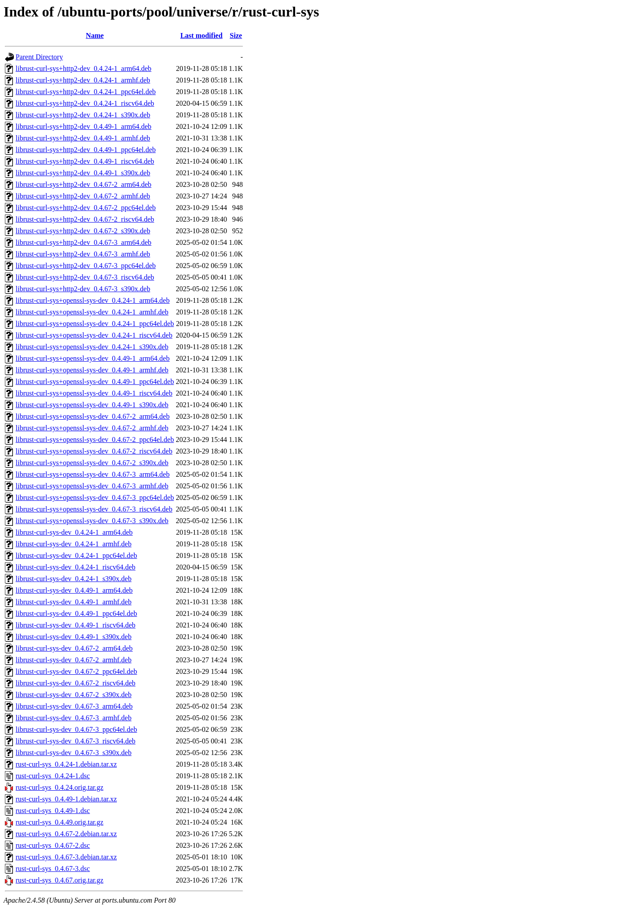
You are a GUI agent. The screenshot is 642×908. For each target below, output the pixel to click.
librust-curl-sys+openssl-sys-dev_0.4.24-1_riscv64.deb (94, 335)
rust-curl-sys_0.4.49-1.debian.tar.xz (66, 799)
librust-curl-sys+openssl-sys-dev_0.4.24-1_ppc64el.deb (95, 323)
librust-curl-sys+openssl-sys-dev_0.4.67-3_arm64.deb (92, 474)
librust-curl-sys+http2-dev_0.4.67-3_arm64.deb (84, 242)
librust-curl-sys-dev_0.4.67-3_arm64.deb (74, 706)
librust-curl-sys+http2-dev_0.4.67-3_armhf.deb (83, 254)
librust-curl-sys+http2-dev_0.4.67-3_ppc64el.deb (86, 265)
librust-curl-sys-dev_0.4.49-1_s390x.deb (74, 636)
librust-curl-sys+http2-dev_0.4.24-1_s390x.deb (83, 115)
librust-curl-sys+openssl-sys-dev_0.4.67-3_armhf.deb (92, 486)
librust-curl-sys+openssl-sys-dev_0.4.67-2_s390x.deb (92, 462)
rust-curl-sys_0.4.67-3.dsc (53, 868)
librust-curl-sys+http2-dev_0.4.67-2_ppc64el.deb (86, 207)
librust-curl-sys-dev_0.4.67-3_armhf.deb (74, 718)
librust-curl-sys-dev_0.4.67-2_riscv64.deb (76, 683)
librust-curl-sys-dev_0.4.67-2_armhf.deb (74, 660)
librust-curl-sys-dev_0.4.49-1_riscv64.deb (76, 625)
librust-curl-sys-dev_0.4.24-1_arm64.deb (74, 532)
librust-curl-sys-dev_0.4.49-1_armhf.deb (74, 602)
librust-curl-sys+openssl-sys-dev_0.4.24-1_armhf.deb (92, 312)
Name (95, 35)
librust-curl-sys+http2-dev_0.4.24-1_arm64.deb (84, 68)
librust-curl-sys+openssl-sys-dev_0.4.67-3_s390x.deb (92, 520)
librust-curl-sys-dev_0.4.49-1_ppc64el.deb (76, 613)
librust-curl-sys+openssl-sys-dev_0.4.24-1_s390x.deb (92, 347)
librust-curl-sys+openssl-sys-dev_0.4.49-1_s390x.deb (92, 405)
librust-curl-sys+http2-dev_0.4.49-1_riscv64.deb (85, 161)
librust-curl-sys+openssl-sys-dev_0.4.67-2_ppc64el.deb (95, 439)
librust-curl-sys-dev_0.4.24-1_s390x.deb (74, 578)
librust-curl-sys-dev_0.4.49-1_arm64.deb (74, 590)
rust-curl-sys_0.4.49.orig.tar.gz (59, 822)
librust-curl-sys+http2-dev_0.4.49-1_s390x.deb (83, 173)
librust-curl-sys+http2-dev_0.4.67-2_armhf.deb (83, 196)
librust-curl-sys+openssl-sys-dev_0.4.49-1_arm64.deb (92, 358)
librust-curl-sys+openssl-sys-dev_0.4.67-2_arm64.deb (92, 416)
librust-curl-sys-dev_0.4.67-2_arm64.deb (74, 648)
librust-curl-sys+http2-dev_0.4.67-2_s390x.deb (83, 231)
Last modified (201, 35)
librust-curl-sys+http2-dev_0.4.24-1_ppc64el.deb (86, 91)
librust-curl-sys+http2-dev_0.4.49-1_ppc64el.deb (86, 149)
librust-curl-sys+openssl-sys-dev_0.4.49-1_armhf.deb (92, 370)
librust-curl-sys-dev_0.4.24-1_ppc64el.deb (76, 555)
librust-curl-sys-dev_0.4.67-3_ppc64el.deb (76, 729)
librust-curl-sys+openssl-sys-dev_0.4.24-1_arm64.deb (92, 300)
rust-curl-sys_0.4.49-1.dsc (53, 810)
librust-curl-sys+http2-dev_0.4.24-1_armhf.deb (83, 80)
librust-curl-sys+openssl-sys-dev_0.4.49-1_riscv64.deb (94, 393)
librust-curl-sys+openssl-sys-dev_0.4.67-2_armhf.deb (92, 428)
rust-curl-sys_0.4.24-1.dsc (53, 776)
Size (236, 35)
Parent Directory (39, 57)
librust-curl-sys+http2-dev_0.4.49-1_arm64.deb (84, 126)
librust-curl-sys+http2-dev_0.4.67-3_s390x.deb (83, 289)
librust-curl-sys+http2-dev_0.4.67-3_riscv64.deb (85, 277)
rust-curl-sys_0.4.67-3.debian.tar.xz (66, 857)
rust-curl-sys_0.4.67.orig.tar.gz (59, 880)
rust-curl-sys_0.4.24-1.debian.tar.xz (66, 764)
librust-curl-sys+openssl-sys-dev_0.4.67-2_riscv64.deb (94, 451)
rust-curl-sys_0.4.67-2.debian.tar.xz (66, 834)
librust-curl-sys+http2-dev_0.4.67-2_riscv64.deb (85, 219)
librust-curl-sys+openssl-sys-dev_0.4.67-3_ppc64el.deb (95, 497)
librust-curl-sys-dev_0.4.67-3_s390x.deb (74, 752)
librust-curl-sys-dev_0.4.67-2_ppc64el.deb (76, 671)
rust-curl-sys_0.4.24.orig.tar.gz (59, 787)
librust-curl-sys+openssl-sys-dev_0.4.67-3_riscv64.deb (94, 509)
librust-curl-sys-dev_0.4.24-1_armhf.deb (74, 544)
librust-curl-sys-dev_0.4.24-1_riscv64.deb (76, 567)
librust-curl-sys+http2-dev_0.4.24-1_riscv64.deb (85, 103)
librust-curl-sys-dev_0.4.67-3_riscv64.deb (76, 741)
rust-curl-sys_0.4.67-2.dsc (53, 845)
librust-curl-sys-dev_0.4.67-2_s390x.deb (74, 694)
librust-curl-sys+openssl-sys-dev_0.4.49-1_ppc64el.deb (95, 381)
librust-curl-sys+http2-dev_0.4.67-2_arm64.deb (84, 184)
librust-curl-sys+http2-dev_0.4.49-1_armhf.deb (83, 138)
